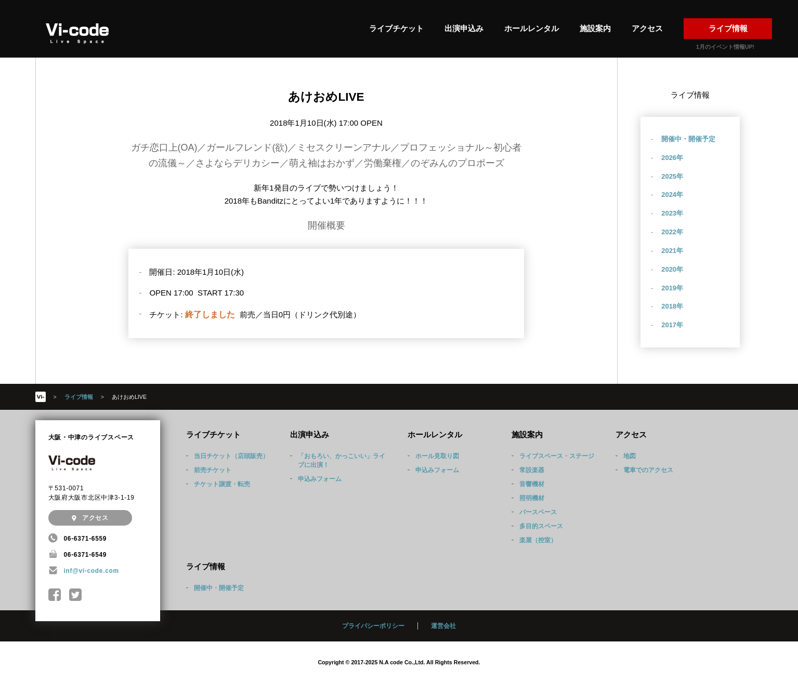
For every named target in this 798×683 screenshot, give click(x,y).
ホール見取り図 (437, 456)
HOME (40, 397)
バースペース (538, 512)
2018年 (672, 306)
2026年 (672, 158)
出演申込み (463, 28)
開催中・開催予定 (688, 139)
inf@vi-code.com (91, 570)
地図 (629, 456)
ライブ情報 (728, 28)
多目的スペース (541, 526)
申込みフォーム (320, 479)
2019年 (672, 288)
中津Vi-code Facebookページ (54, 594)
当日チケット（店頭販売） (231, 456)
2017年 (672, 325)
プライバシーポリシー (373, 626)
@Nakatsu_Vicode (75, 594)
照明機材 (531, 498)
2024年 (672, 194)
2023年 (672, 213)
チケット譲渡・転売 (222, 484)
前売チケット (212, 470)
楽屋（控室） (538, 540)
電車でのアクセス (648, 470)
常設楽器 (531, 470)
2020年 (672, 269)
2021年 (672, 251)
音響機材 (531, 484)
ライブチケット (396, 28)
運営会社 (443, 626)
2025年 (672, 176)
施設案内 (595, 28)
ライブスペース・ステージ (556, 456)
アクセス (647, 28)
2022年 (672, 232)
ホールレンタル (531, 28)
